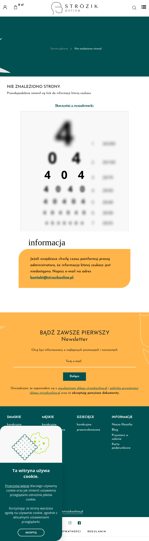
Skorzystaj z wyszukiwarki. (74, 105)
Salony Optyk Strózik (21, 515)
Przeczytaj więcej (17, 486)
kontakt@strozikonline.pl (51, 278)
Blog (115, 470)
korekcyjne (84, 465)
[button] (15, 8)
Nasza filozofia (122, 465)
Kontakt (12, 520)
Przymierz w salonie (120, 478)
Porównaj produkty (20, 526)
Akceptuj (31, 532)
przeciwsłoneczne (88, 470)
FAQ (10, 510)
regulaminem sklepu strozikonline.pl (82, 429)
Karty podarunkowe (121, 487)
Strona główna (59, 48)
